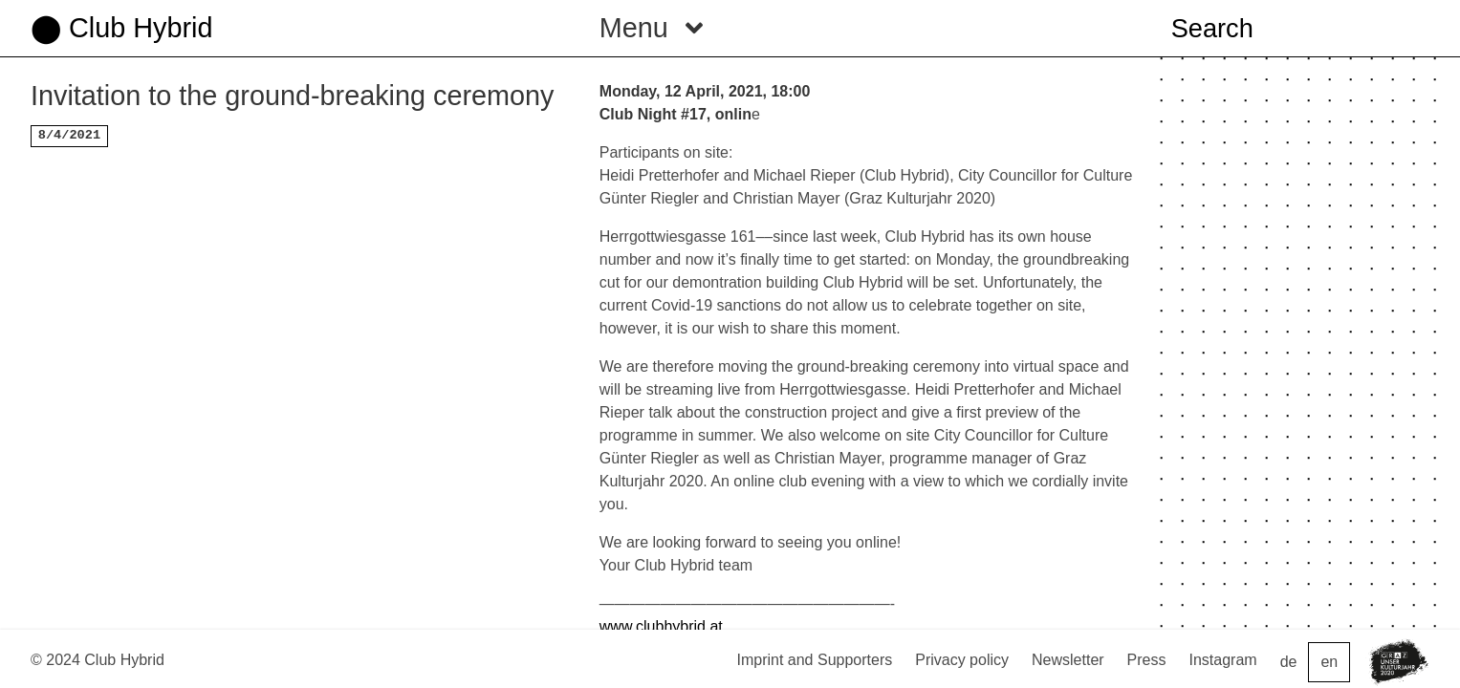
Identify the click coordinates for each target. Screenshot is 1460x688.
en (1329, 662)
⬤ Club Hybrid (121, 27)
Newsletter (1068, 660)
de (1288, 662)
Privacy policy (962, 660)
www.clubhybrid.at (661, 626)
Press (1146, 660)
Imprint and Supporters (814, 660)
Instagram (1223, 660)
